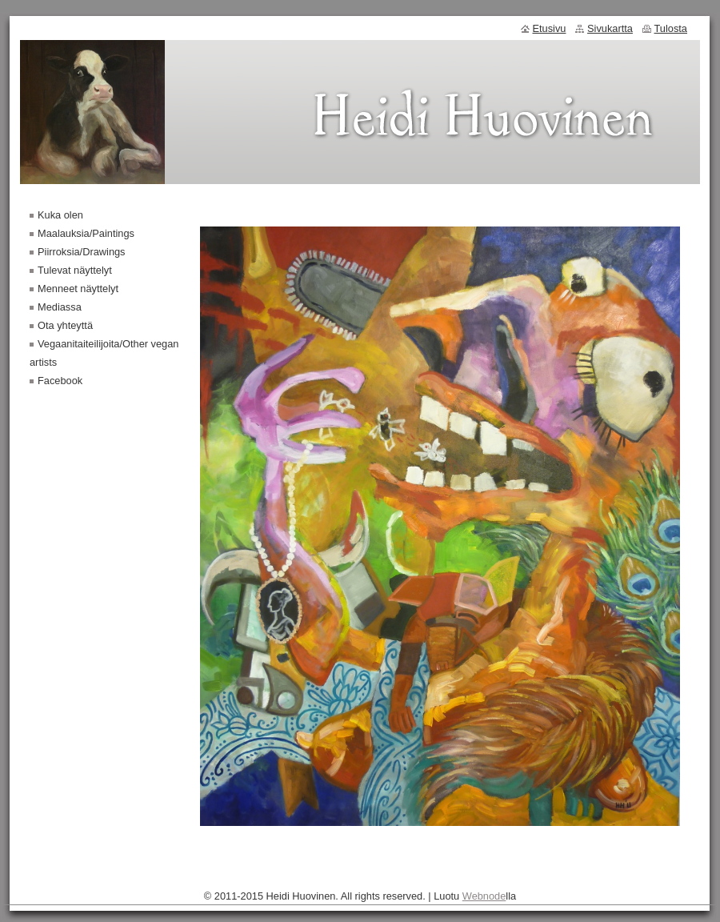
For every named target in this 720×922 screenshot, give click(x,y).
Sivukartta (610, 28)
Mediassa (60, 307)
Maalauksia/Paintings (86, 233)
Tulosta (671, 28)
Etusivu (549, 28)
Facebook (60, 381)
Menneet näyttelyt (78, 289)
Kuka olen (60, 215)
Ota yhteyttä (65, 325)
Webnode (484, 896)
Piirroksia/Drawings (82, 252)
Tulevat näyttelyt (75, 270)
